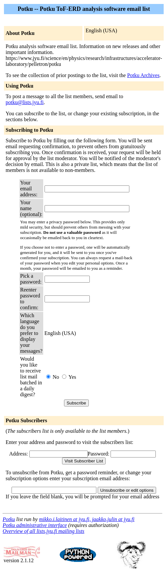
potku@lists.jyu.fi (25, 102)
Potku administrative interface (35, 525)
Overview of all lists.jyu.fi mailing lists (43, 531)
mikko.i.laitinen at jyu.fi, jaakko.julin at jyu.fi (86, 519)
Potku (9, 519)
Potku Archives (143, 75)
